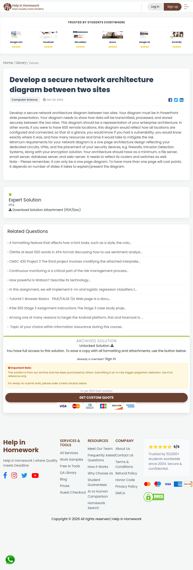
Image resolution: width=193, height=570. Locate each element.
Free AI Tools (70, 466)
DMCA (120, 493)
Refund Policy (126, 473)
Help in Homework (21, 446)
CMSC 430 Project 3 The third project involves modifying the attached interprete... (74, 261)
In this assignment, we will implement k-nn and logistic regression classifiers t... (73, 289)
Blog (63, 479)
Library (21, 63)
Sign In (110, 359)
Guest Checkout (73, 492)
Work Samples (71, 459)
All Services (69, 453)
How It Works (98, 466)
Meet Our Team (100, 448)
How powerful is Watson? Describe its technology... (50, 280)
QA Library (68, 472)
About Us (122, 448)
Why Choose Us (100, 473)
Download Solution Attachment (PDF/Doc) (45, 210)
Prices (65, 486)
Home (8, 63)
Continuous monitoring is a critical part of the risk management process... (69, 271)
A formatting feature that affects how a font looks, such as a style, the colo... (70, 243)
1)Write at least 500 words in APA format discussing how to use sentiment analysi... (75, 252)
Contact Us (124, 455)
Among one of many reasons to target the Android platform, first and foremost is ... (76, 317)
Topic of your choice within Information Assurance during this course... (66, 327)
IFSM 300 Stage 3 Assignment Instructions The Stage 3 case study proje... (67, 308)
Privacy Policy (126, 486)
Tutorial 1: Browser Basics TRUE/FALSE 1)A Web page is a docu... (60, 299)
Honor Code (125, 480)
